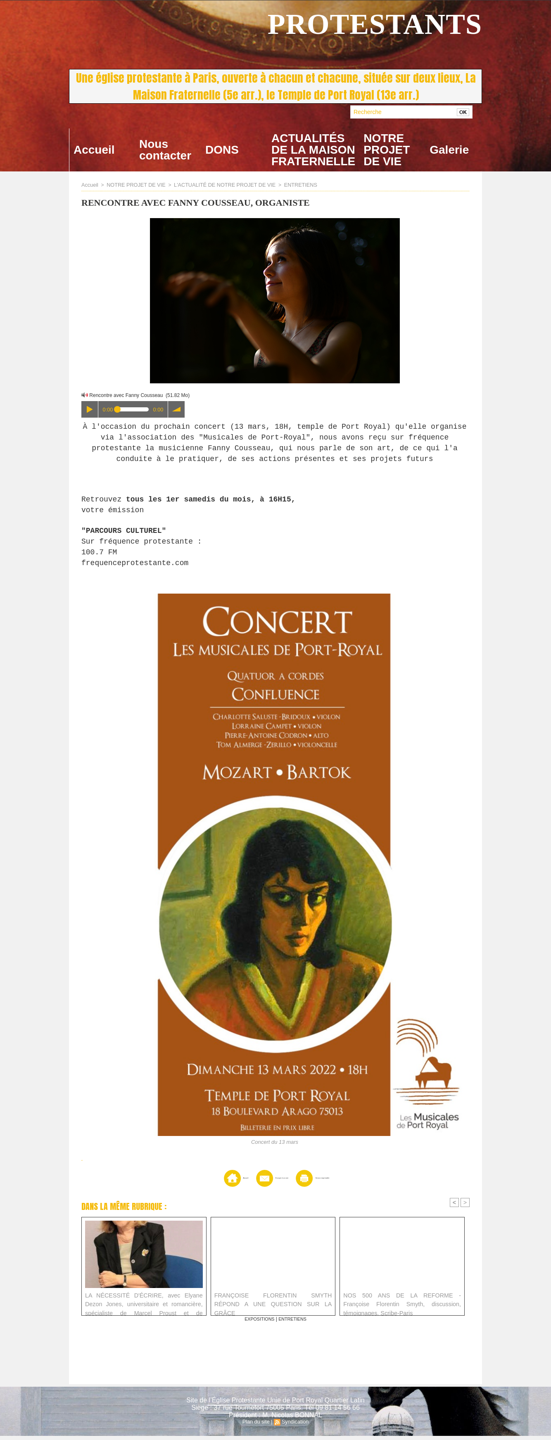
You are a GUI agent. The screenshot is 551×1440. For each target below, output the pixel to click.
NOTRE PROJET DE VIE (386, 150)
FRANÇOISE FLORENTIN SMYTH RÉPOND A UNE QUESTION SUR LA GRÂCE (273, 1303)
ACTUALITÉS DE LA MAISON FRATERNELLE (313, 150)
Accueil (94, 149)
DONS (222, 149)
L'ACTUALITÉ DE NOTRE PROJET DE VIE (218, 185)
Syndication (294, 1426)
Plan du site (257, 1426)
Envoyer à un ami (262, 1182)
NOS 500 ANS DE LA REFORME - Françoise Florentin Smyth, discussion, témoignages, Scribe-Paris (402, 1306)
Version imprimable (330, 1182)
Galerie (449, 149)
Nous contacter (165, 150)
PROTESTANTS (375, 24)
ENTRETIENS (290, 185)
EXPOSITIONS (257, 1323)
